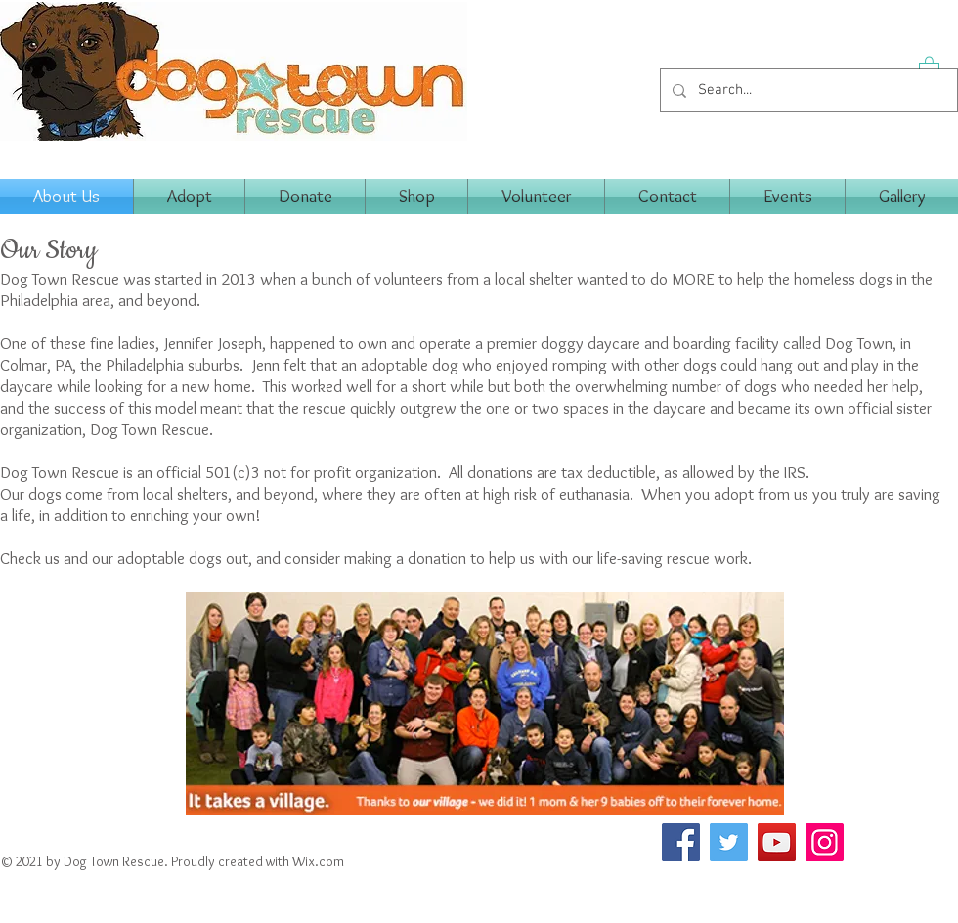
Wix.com (318, 861)
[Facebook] (681, 842)
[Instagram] (825, 842)
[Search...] (807, 90)
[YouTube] (777, 842)
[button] (929, 67)
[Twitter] (729, 842)
